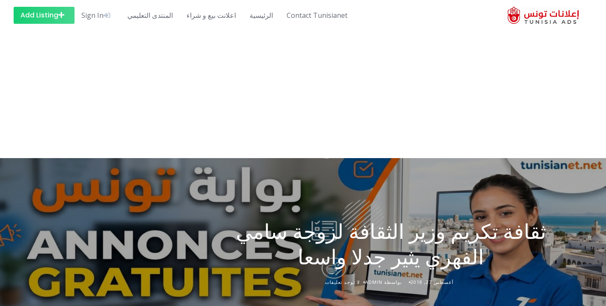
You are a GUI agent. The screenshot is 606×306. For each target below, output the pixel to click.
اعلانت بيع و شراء (211, 15)
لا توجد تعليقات (342, 282)
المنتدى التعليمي (150, 15)
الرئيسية (261, 15)
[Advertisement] (303, 94)
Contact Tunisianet (317, 15)
